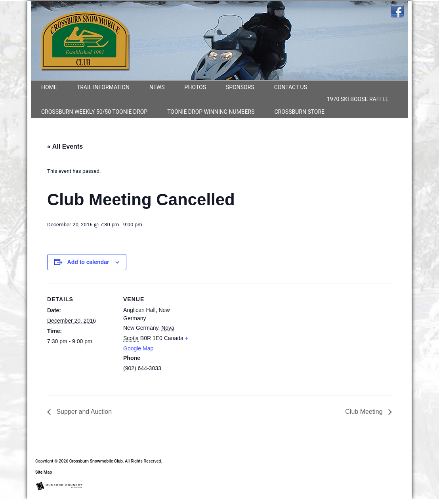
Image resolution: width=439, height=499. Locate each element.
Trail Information (103, 87)
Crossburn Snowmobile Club (96, 461)
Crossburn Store (300, 112)
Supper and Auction (83, 411)
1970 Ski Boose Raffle (358, 99)
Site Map (43, 472)
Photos (195, 87)
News (157, 87)
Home (49, 87)
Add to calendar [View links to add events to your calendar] (88, 262)
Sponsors (240, 87)
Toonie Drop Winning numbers (210, 112)
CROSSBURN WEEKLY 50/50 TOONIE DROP (94, 112)
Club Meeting (364, 411)
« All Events (65, 146)
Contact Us (290, 87)
